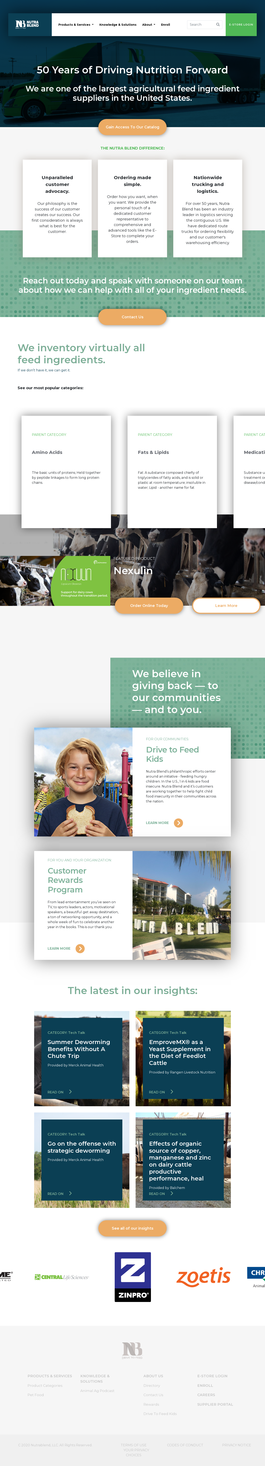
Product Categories (45, 1385)
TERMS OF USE (134, 1445)
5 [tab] (145, 539)
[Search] (200, 24)
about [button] (147, 25)
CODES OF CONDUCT (185, 1445)
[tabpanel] (66, 472)
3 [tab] (132, 539)
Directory (151, 1385)
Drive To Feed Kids (160, 1414)
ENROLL (205, 1385)
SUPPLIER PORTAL (215, 1404)
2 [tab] (126, 539)
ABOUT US (153, 1376)
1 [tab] (120, 539)
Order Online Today (149, 605)
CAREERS (206, 1395)
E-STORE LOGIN (241, 24)
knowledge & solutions (117, 25)
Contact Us (132, 317)
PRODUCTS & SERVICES (50, 1376)
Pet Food (36, 1395)
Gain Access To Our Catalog (132, 127)
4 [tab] (139, 539)
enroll (165, 25)
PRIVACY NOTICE (236, 1445)
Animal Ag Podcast (97, 1391)
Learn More (226, 605)
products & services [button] (74, 25)
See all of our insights (132, 1228)
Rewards (151, 1404)
